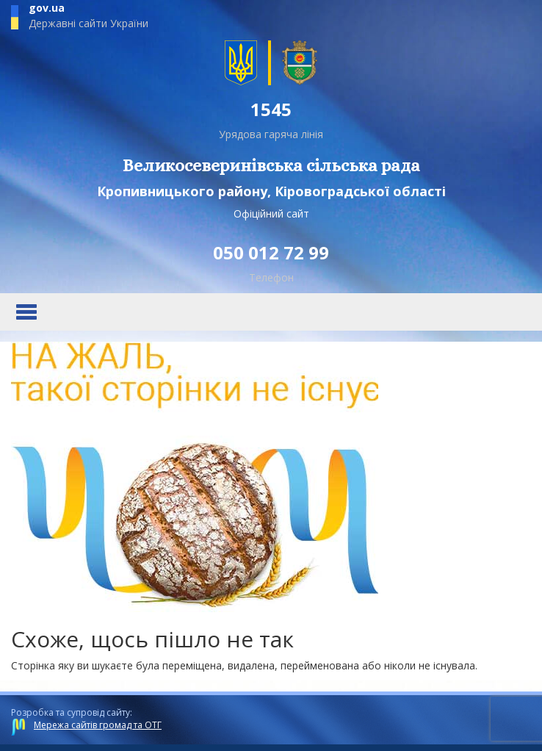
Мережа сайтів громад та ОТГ (98, 725)
